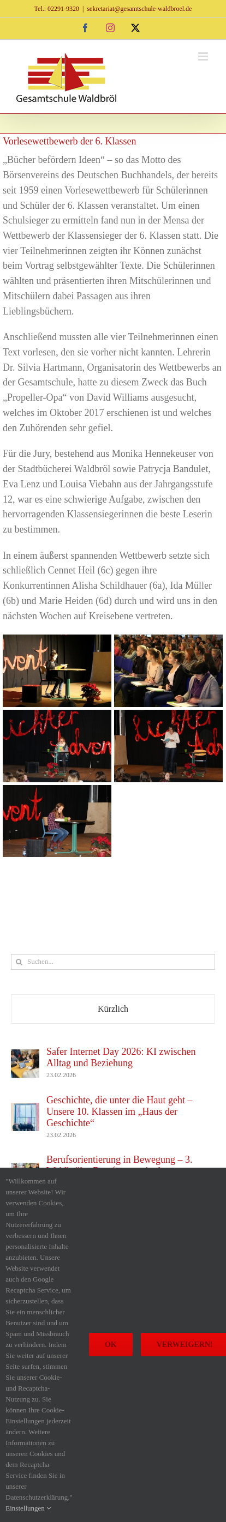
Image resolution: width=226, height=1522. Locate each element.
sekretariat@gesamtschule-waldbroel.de (139, 9)
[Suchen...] (113, 962)
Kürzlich (113, 1008)
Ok (111, 1344)
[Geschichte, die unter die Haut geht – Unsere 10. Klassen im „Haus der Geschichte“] (25, 1109)
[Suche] (19, 962)
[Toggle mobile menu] (204, 56)
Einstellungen (28, 1508)
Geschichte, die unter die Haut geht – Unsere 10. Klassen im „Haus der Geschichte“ (119, 1111)
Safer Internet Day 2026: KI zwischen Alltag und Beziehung (120, 1057)
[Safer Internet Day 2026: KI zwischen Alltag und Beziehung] (25, 1056)
